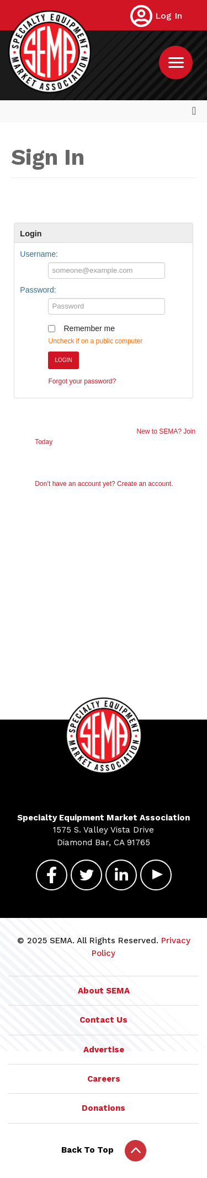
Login (63, 360)
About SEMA (104, 991)
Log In (168, 15)
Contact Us (103, 1020)
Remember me (89, 328)
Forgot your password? (82, 381)
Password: (38, 289)
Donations (103, 1108)
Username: (38, 254)
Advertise (103, 1050)
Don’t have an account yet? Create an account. (104, 484)
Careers (103, 1079)
